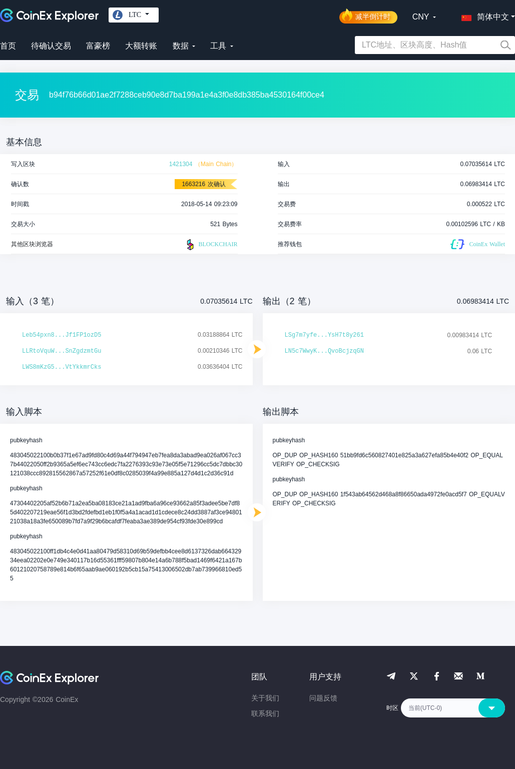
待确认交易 (51, 46)
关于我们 (265, 698)
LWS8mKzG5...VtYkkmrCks (61, 367)
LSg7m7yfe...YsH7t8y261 (324, 335)
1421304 (181, 164)
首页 (8, 46)
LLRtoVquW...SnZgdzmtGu (61, 351)
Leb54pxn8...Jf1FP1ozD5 (61, 335)
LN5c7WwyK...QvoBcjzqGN (324, 351)
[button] (483, 15)
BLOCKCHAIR (210, 245)
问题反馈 (323, 698)
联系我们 (265, 713)
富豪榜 (98, 46)
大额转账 (141, 46)
